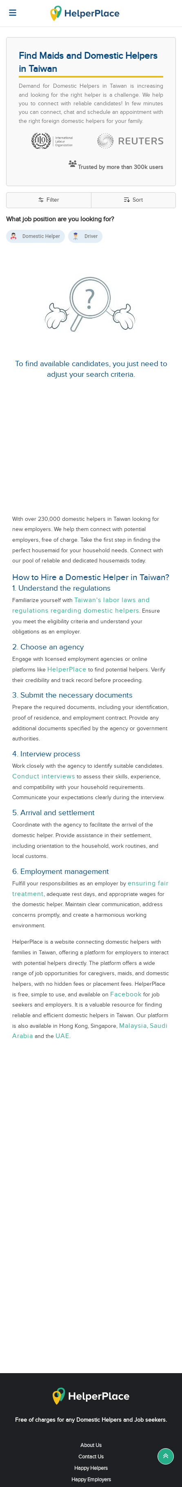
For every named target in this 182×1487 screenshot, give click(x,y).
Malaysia (133, 1026)
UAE (62, 1036)
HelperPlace (67, 669)
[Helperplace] (8, 8)
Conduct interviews (43, 776)
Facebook (126, 994)
